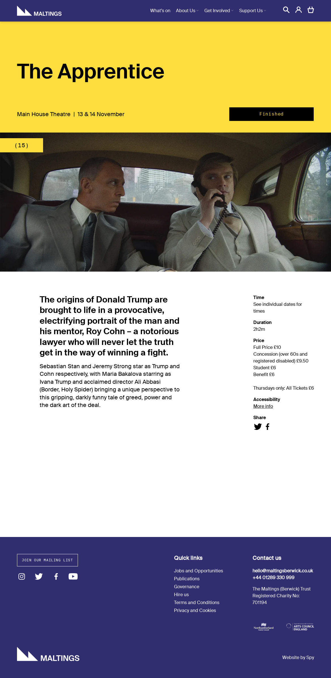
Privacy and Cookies (195, 610)
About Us (185, 11)
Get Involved (217, 11)
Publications (187, 579)
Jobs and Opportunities (198, 571)
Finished (271, 114)
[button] (286, 10)
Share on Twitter (258, 426)
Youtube (73, 576)
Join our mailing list (47, 560)
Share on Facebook (267, 426)
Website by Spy (298, 657)
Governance (186, 587)
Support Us (251, 11)
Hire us (181, 595)
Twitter (39, 576)
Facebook (56, 576)
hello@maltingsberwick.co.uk (283, 571)
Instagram (21, 576)
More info (263, 406)
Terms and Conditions (196, 602)
